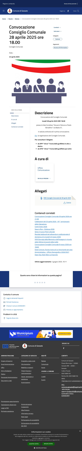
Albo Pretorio (25, 410)
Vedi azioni (58, 31)
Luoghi (43, 376)
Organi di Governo (6, 361)
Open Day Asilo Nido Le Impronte (46, 255)
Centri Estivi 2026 (41, 226)
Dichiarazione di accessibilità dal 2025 (30, 424)
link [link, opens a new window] (59, 440)
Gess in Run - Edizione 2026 (44, 229)
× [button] (80, 431)
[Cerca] (78, 11)
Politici (3, 374)
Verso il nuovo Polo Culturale (45, 232)
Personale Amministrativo (9, 377)
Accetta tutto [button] (34, 444)
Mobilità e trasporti (27, 367)
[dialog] (41, 440)
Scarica (67, 202)
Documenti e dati (6, 381)
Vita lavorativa (25, 364)
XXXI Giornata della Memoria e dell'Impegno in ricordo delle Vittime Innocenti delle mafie (53, 240)
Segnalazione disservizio (8, 405)
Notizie (17, 19)
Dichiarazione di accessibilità (30, 420)
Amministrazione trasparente (26, 405)
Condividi (57, 27)
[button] (41, 448)
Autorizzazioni (25, 382)
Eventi (43, 380)
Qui (36, 135)
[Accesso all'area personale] (70, 4)
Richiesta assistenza (7, 411)
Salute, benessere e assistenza (27, 378)
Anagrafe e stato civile (28, 361)
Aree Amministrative (7, 364)
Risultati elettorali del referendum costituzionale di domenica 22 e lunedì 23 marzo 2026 (52, 235)
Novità (11, 19)
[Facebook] (67, 11)
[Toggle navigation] (4, 11)
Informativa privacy (27, 413)
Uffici (2, 367)
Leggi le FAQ (5, 408)
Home (4, 19)
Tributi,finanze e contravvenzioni (26, 372)
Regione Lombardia (9, 4)
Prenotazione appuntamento (10, 401)
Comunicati (44, 364)
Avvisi (43, 367)
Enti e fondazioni (6, 371)
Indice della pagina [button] (16, 110)
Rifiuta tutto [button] (48, 444)
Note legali (24, 417)
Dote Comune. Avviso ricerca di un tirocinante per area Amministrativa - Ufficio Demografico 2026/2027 (53, 250)
